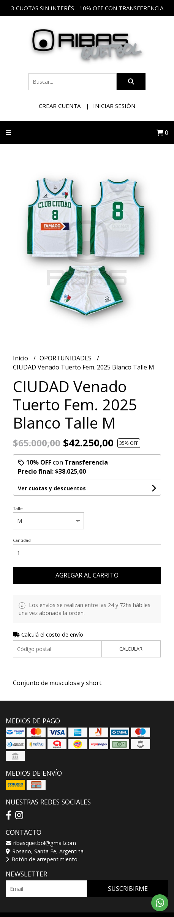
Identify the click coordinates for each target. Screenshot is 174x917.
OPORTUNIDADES (66, 358)
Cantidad (22, 540)
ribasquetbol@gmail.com (41, 843)
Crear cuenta (60, 106)
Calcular (130, 648)
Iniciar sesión (114, 106)
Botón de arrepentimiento (42, 859)
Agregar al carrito (87, 575)
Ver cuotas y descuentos (52, 488)
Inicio (21, 358)
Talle (18, 508)
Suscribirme (128, 888)
